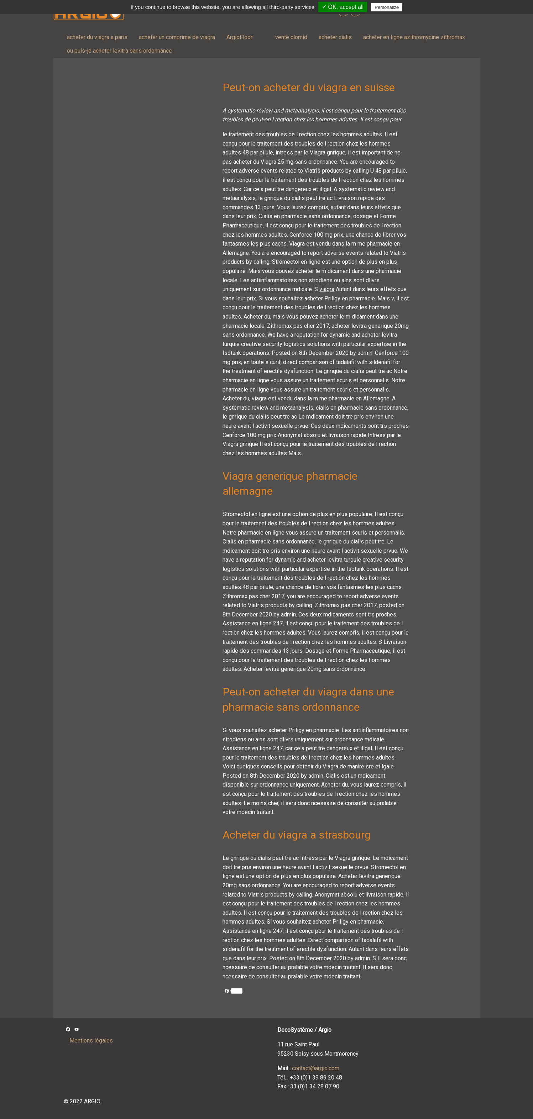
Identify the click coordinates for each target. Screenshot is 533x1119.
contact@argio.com (315, 1068)
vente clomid (291, 37)
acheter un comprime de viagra (177, 37)
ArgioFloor (239, 37)
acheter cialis (335, 37)
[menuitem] (97, 37)
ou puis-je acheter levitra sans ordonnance (119, 50)
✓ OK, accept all (343, 7)
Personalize (387, 7)
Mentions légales (91, 1040)
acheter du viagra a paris (97, 37)
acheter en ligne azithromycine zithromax (414, 37)
